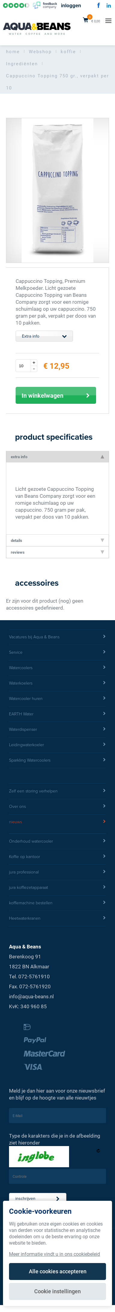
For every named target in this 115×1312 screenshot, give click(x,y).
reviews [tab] (57, 552)
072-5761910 (34, 976)
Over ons (57, 806)
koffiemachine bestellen (57, 903)
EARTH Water (57, 714)
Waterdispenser (57, 729)
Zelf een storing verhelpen (57, 791)
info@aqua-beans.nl (31, 996)
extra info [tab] (57, 456)
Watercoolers (57, 668)
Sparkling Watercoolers (57, 760)
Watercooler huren (57, 698)
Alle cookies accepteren (57, 1271)
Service (57, 652)
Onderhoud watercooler (57, 841)
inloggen (71, 5)
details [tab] (57, 540)
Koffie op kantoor (57, 857)
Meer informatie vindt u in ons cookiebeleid (54, 1254)
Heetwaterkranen (57, 918)
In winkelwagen (56, 395)
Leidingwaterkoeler (57, 745)
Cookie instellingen (57, 1291)
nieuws (57, 822)
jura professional (57, 872)
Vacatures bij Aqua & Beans (57, 637)
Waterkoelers (57, 683)
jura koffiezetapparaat (57, 887)
